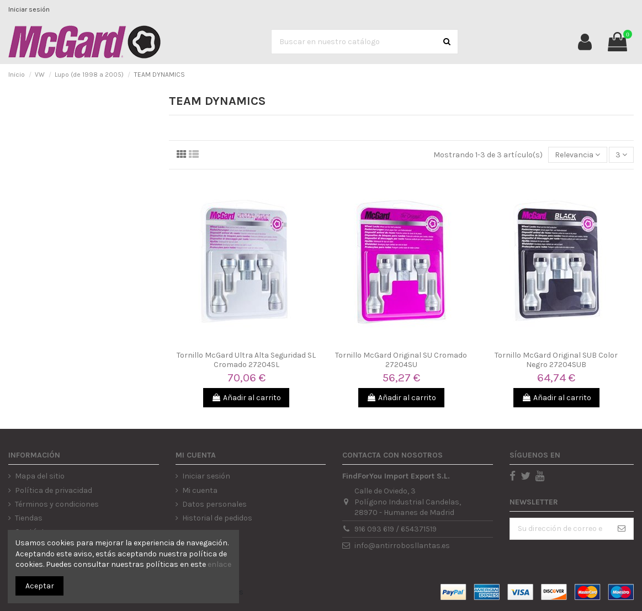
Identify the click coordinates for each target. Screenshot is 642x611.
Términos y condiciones (57, 504)
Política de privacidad (53, 490)
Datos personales (214, 504)
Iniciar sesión (29, 9)
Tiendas (29, 518)
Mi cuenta (199, 490)
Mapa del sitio (40, 476)
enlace (219, 564)
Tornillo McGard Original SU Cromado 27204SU (401, 359)
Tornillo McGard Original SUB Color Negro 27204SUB (556, 359)
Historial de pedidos (217, 518)
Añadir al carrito (246, 397)
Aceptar (39, 586)
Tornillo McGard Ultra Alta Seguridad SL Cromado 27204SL (246, 359)
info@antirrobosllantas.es (402, 545)
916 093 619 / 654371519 (395, 529)
